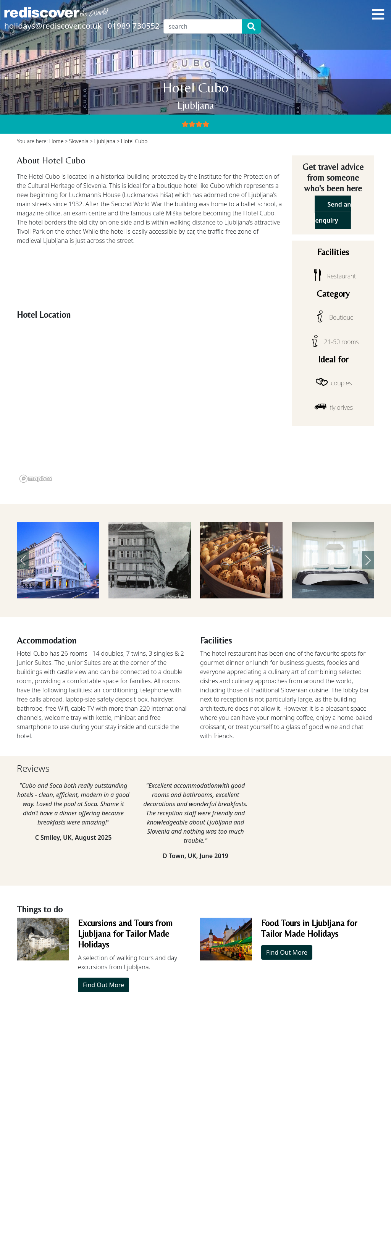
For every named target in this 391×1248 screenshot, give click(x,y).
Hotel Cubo (134, 141)
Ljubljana (104, 141)
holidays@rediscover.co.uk (53, 25)
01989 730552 (134, 25)
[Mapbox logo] (36, 478)
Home (56, 141)
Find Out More (103, 985)
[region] (150, 404)
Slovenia (79, 141)
